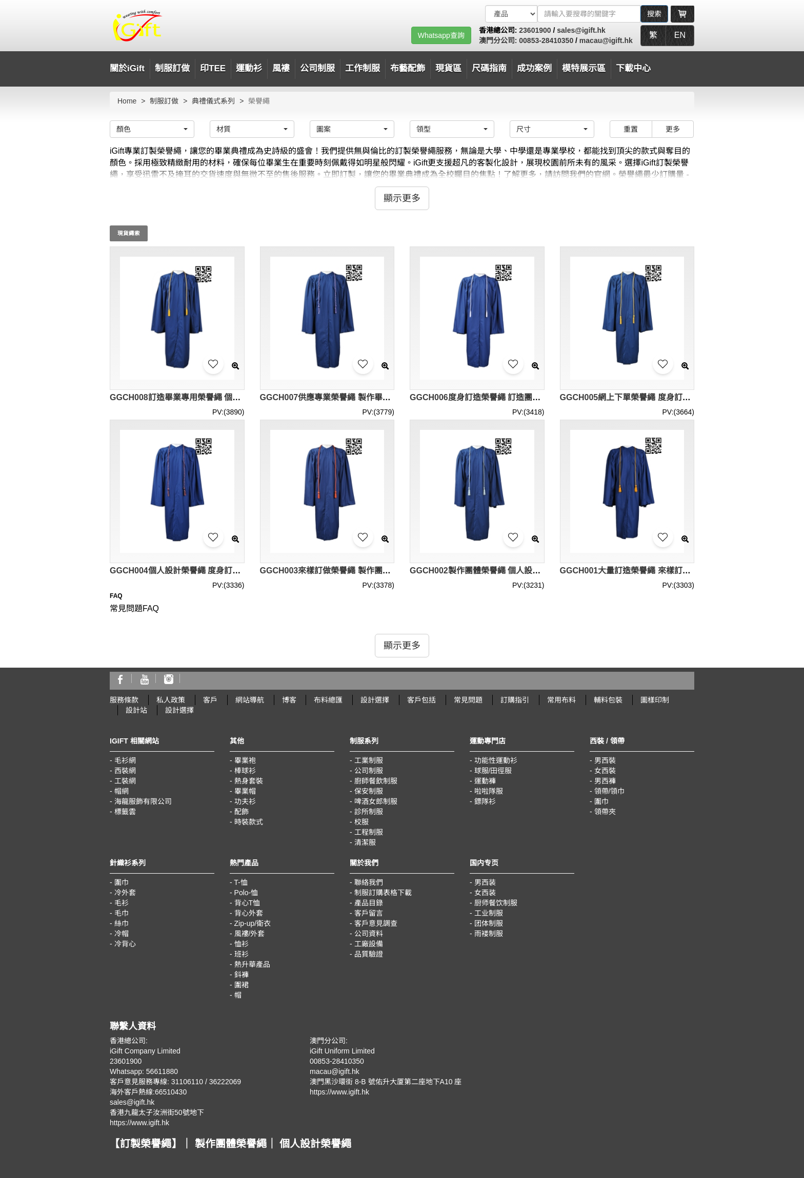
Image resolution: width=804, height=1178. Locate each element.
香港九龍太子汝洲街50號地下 (157, 1112)
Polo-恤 (246, 892)
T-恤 (240, 882)
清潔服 (365, 842)
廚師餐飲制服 (375, 781)
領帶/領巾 (609, 791)
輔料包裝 (608, 700)
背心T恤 (247, 903)
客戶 (210, 700)
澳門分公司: (499, 40)
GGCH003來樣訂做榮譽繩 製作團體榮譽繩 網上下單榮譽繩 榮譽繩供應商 (393, 570)
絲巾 (121, 923)
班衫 (241, 954)
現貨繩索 (128, 233)
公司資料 (368, 933)
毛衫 (121, 903)
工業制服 (368, 760)
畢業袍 (245, 760)
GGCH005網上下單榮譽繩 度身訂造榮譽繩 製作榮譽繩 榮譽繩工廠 (681, 397)
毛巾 (121, 913)
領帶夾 (605, 812)
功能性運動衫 (495, 760)
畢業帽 (245, 791)
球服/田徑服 (493, 771)
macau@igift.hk (606, 40)
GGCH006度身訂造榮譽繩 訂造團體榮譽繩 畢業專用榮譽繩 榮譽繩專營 (539, 397)
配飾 (241, 812)
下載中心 (633, 68)
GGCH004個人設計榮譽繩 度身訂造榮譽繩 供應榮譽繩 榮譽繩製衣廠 (235, 570)
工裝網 (125, 781)
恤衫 (241, 944)
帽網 (121, 791)
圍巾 (601, 801)
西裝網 (125, 771)
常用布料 (561, 700)
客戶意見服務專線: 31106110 (156, 1082)
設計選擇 (374, 700)
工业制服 (488, 913)
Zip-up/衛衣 (252, 923)
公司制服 (368, 771)
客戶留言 (368, 913)
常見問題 (468, 700)
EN (680, 35)
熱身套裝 (248, 781)
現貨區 (448, 68)
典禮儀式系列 (213, 101)
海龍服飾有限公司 (143, 801)
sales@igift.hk (581, 30)
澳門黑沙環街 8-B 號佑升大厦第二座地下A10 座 (385, 1082)
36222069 (225, 1082)
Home (126, 101)
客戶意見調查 (375, 923)
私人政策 (170, 700)
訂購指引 (514, 700)
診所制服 (368, 812)
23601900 (535, 30)
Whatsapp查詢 (441, 35)
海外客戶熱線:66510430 (148, 1092)
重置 (631, 129)
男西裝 (605, 760)
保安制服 (368, 791)
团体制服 (488, 923)
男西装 (485, 882)
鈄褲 (241, 974)
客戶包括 (421, 700)
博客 (289, 700)
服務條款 (124, 700)
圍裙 (241, 985)
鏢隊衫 (485, 801)
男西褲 (605, 781)
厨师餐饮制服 (495, 903)
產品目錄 (368, 903)
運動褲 (485, 781)
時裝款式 (248, 822)
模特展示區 (584, 68)
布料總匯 (328, 700)
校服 (361, 822)
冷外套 (125, 892)
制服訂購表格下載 (383, 892)
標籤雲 (125, 812)
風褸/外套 (249, 933)
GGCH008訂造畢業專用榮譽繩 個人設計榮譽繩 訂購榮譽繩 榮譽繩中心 (239, 397)
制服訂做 (172, 68)
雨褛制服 (488, 933)
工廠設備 (368, 944)
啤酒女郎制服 (375, 801)
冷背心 (125, 944)
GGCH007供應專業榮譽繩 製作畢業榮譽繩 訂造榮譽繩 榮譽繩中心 (381, 397)
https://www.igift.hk (139, 1123)
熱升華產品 (252, 964)
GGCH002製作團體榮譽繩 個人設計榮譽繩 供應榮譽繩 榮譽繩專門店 (535, 570)
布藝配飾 (407, 68)
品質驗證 (368, 954)
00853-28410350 (546, 40)
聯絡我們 (368, 882)
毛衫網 (125, 760)
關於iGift (127, 68)
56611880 (162, 1071)
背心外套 (248, 913)
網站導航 (249, 700)
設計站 (136, 710)
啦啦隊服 (488, 791)
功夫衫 (245, 801)
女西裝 (605, 771)
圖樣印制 (654, 700)
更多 (673, 129)
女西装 (485, 892)
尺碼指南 (489, 68)
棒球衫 (245, 771)
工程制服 (368, 832)
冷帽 (121, 933)
